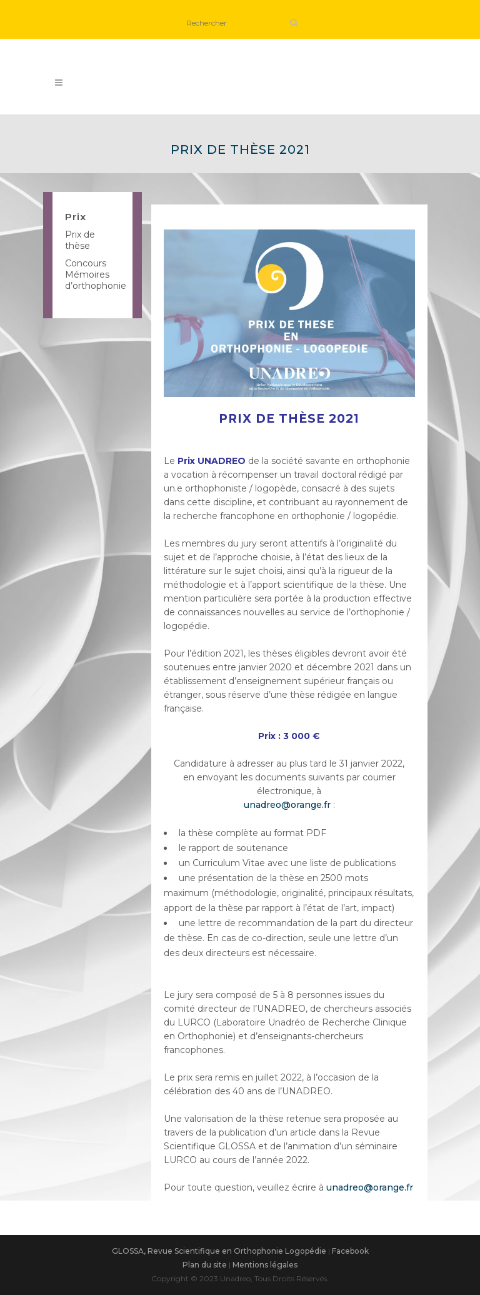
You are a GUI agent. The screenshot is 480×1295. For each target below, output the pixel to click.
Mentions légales (265, 1264)
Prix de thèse (80, 240)
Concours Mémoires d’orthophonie (95, 274)
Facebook (350, 1251)
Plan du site (204, 1264)
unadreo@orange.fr (287, 804)
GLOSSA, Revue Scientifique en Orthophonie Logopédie (219, 1251)
